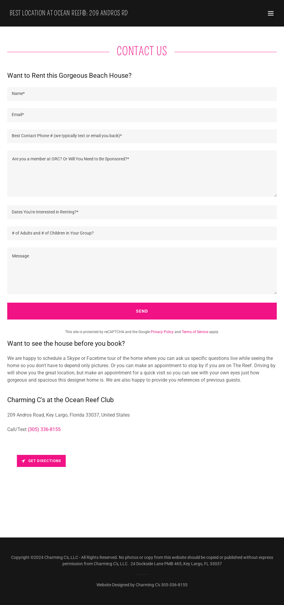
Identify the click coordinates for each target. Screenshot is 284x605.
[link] (69, 14)
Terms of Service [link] (195, 332)
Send (142, 311)
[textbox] (142, 94)
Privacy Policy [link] (162, 332)
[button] (271, 13)
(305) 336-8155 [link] (44, 429)
